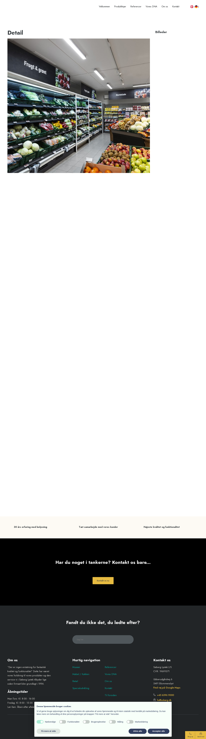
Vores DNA (151, 6)
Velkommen (104, 6)
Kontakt (175, 6)
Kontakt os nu (103, 580)
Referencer (135, 6)
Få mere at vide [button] (48, 731)
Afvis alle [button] (137, 731)
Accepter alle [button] (158, 731)
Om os (165, 6)
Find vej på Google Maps (166, 687)
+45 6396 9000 (163, 695)
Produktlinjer (120, 6)
